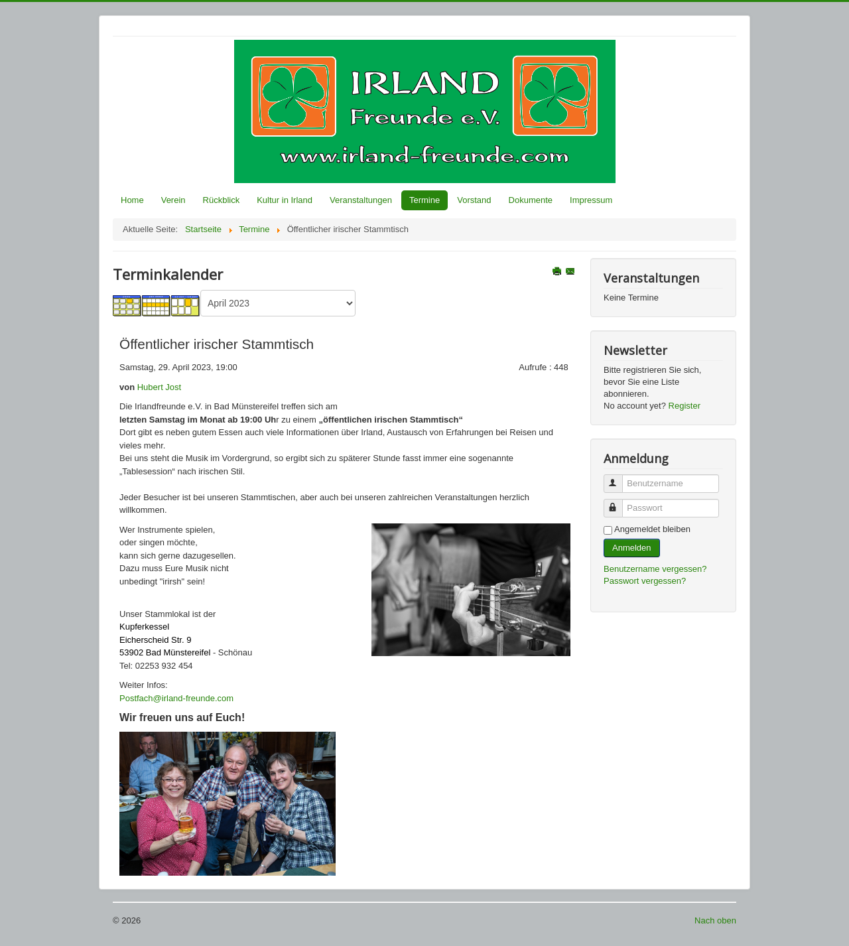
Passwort (619, 502)
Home (132, 200)
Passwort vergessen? (645, 581)
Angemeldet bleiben (652, 529)
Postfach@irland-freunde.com (176, 698)
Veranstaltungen (361, 200)
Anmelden (631, 548)
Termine (424, 200)
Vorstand (474, 200)
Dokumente (531, 200)
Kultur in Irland (284, 200)
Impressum (591, 200)
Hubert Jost (159, 387)
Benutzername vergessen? (655, 569)
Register (684, 406)
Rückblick (221, 200)
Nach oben (715, 920)
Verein (173, 200)
